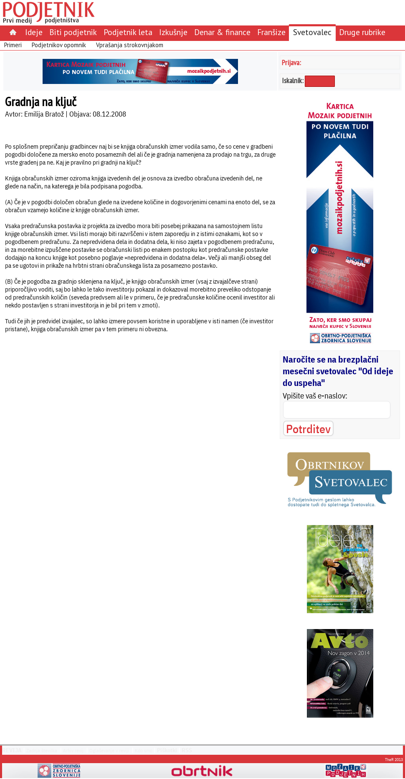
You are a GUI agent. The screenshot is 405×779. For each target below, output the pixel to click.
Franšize (271, 32)
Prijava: (291, 62)
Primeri (13, 45)
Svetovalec (312, 32)
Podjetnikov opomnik (59, 45)
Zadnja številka (41, 750)
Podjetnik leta (128, 32)
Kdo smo (143, 750)
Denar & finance (222, 32)
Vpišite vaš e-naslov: (315, 396)
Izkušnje (173, 32)
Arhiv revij (73, 750)
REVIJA (12, 750)
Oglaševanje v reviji (109, 750)
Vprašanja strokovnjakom (129, 45)
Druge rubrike (362, 32)
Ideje (34, 32)
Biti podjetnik (73, 32)
